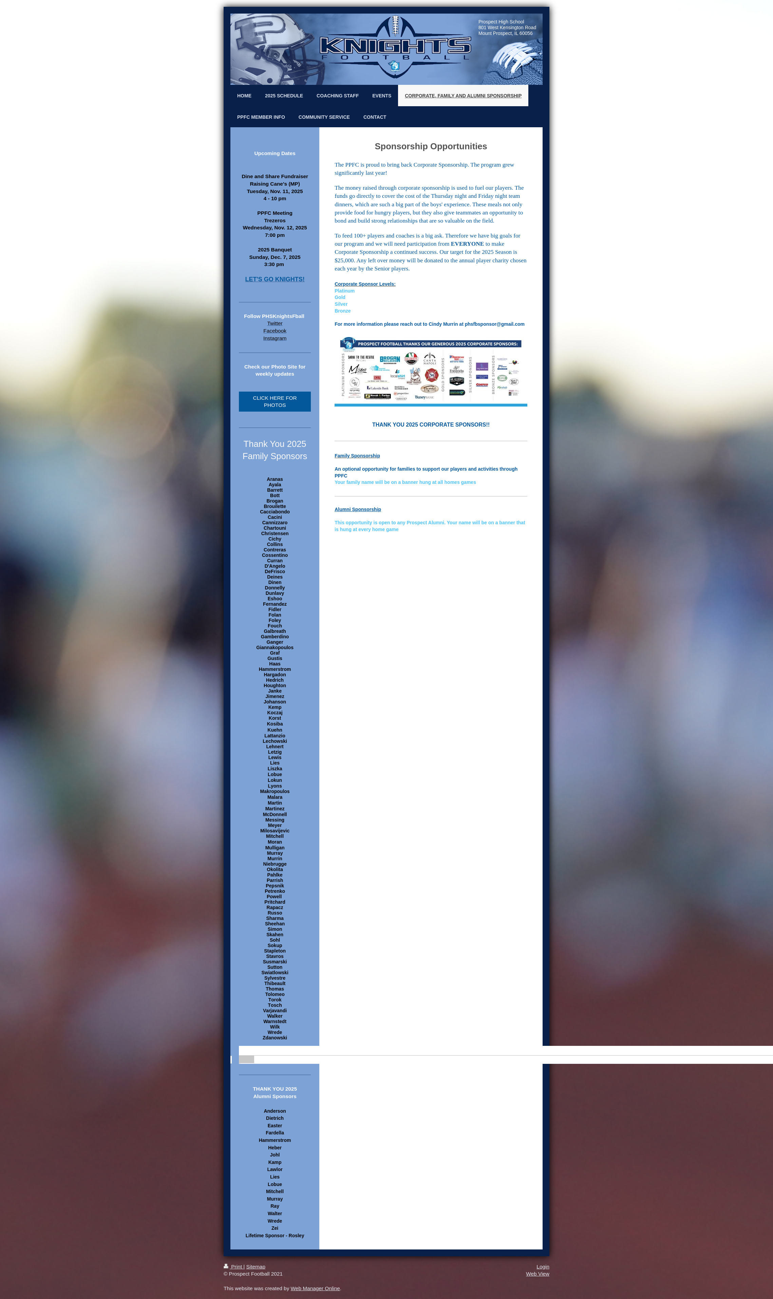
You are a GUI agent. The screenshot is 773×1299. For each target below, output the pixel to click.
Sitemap (255, 1266)
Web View (537, 1274)
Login (542, 1266)
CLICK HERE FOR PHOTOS (275, 401)
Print (233, 1266)
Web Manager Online (315, 1288)
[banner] (275, 1051)
